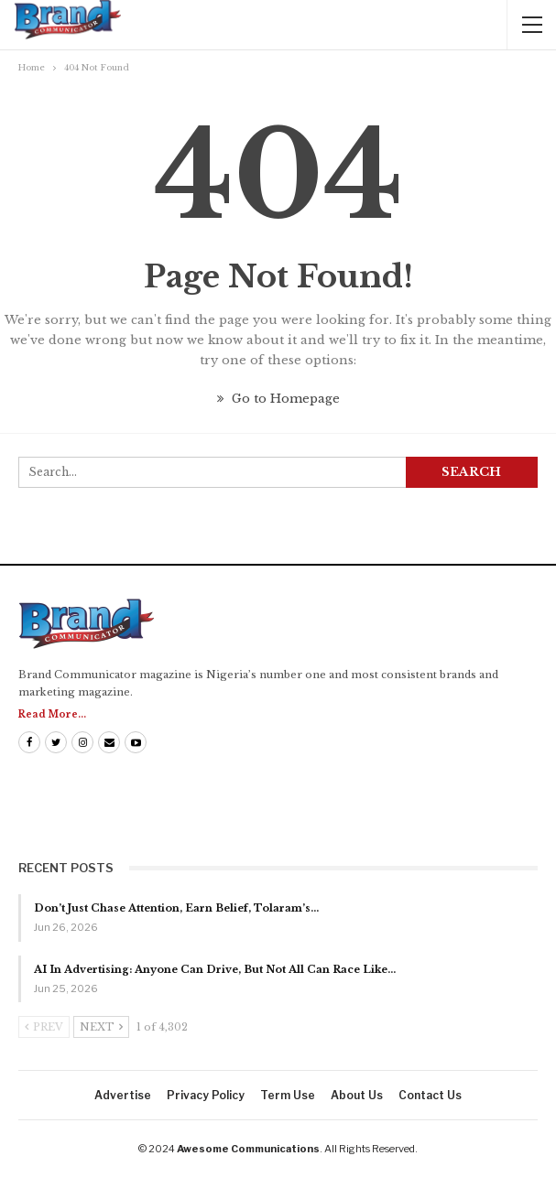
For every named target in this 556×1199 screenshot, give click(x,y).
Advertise (122, 1095)
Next (101, 1027)
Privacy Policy (206, 1095)
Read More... (52, 714)
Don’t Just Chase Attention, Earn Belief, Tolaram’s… (176, 908)
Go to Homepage (278, 398)
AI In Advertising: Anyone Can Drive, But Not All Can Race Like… (215, 969)
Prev (44, 1027)
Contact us (430, 1095)
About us (357, 1095)
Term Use (287, 1095)
